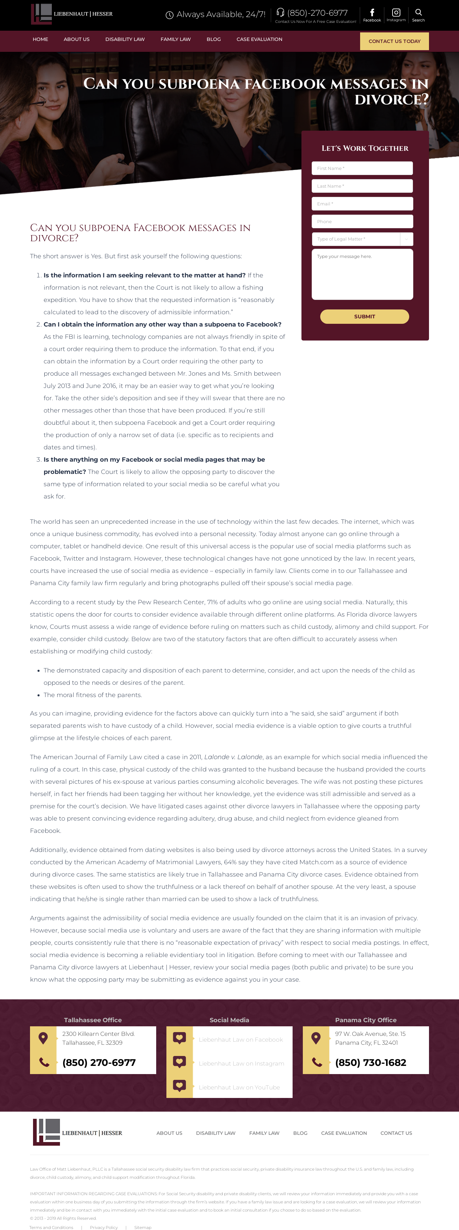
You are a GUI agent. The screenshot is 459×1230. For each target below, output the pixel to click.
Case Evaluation (344, 1133)
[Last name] (362, 186)
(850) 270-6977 (99, 1062)
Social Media (229, 1020)
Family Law (264, 1133)
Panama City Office (366, 1020)
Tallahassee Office (93, 1020)
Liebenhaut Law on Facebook (241, 1039)
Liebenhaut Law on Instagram (241, 1063)
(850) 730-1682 (370, 1062)
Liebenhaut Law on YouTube (239, 1087)
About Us (169, 1133)
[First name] (362, 168)
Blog (300, 1133)
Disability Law (216, 1133)
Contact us (396, 1133)
